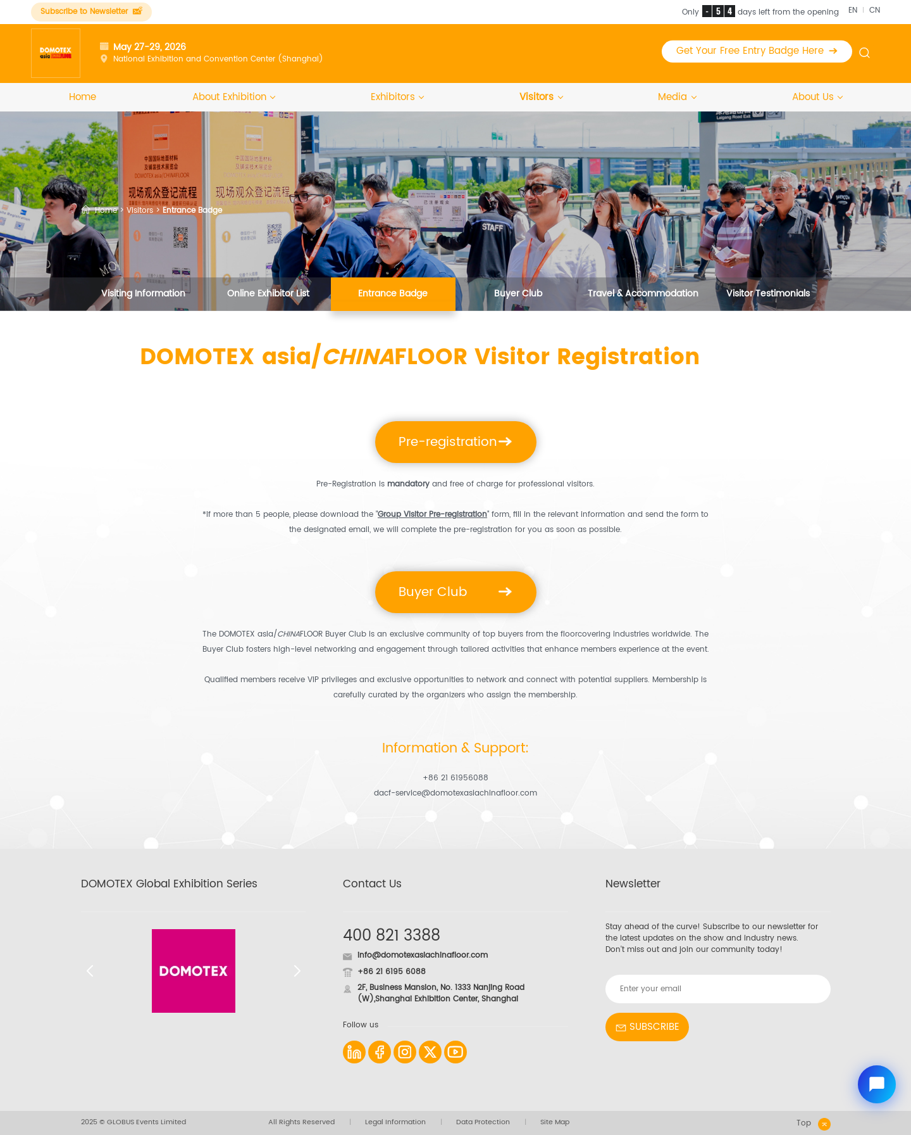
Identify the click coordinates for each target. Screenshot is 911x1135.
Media (677, 97)
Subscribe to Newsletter (91, 12)
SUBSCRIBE (647, 1027)
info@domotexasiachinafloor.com (422, 955)
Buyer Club (518, 294)
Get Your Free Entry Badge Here (757, 51)
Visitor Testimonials (768, 294)
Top (813, 1124)
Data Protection (483, 1123)
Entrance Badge (393, 294)
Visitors (540, 97)
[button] (89, 971)
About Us (817, 97)
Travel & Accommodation (643, 294)
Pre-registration (455, 442)
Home (82, 97)
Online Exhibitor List (268, 294)
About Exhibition (233, 97)
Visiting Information (143, 294)
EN (852, 10)
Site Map (554, 1123)
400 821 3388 (391, 936)
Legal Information (395, 1123)
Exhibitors (397, 97)
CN (874, 10)
